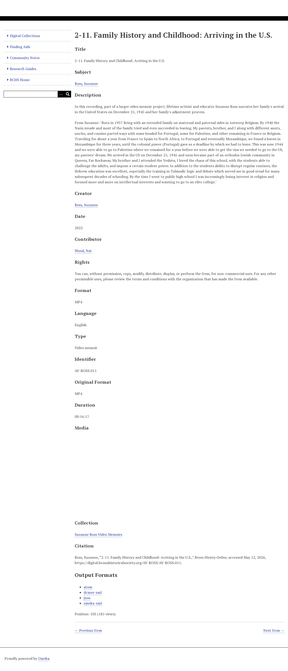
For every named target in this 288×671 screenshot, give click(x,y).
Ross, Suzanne (86, 83)
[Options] (61, 94)
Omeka (43, 658)
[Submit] (67, 94)
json (87, 597)
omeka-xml (93, 603)
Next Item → (273, 630)
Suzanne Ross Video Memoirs (98, 534)
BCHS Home (20, 79)
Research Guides (23, 68)
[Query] (37, 94)
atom (88, 587)
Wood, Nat (83, 250)
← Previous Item (88, 630)
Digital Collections (25, 35)
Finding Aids (20, 46)
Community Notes (25, 57)
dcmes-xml (93, 592)
